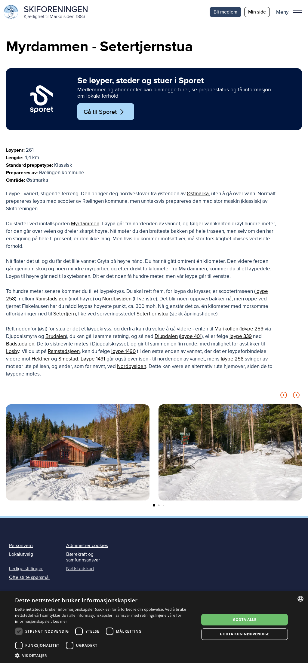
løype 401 (191, 336)
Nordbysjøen (116, 299)
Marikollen (226, 329)
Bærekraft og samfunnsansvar (83, 557)
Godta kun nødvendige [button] (244, 634)
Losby (12, 351)
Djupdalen (166, 336)
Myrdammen (85, 223)
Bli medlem (225, 11)
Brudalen (55, 336)
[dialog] (154, 627)
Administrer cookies (87, 546)
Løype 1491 (93, 359)
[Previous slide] (283, 396)
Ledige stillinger (26, 569)
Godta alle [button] (244, 619)
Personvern (21, 546)
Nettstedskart (80, 569)
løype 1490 (123, 351)
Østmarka (198, 193)
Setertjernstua (152, 314)
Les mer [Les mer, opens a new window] (60, 621)
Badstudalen (20, 344)
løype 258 (232, 359)
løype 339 (240, 336)
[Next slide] (296, 396)
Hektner (41, 359)
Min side (257, 11)
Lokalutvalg (21, 554)
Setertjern (64, 314)
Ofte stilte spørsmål (29, 577)
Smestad (68, 359)
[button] (291, 12)
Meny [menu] (297, 12)
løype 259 (252, 329)
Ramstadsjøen (51, 299)
